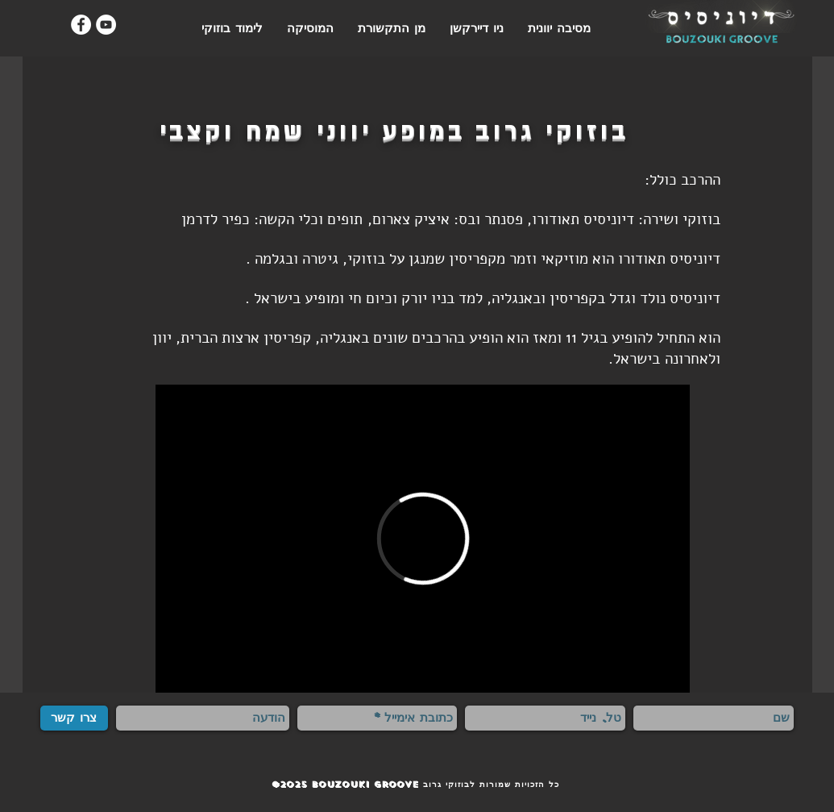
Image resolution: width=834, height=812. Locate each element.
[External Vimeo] (423, 539)
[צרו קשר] (74, 718)
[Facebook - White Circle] (81, 25)
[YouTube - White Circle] (106, 25)
